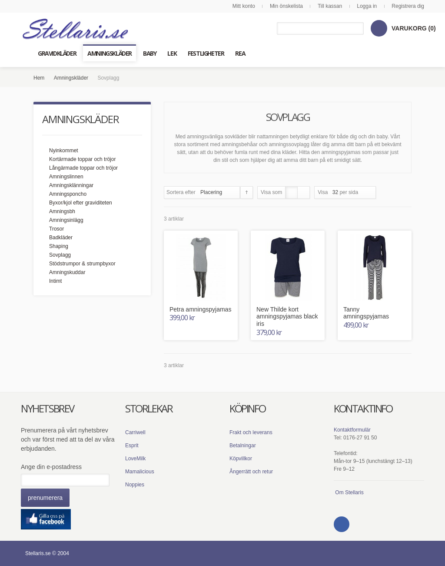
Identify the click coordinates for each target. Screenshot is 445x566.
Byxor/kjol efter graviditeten (80, 203)
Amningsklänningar (71, 185)
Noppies (134, 485)
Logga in (367, 6)
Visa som (271, 192)
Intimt (55, 281)
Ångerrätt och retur (251, 472)
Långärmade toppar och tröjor (83, 168)
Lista (303, 192)
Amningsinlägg (66, 220)
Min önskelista (286, 6)
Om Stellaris (349, 492)
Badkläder (61, 237)
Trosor (56, 229)
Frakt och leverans (250, 432)
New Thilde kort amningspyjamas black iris (287, 317)
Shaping (58, 246)
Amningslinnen (66, 177)
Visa (323, 192)
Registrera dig (408, 6)
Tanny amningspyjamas (366, 313)
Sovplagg (60, 255)
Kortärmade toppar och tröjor (82, 159)
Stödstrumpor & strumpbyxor (82, 264)
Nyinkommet (63, 150)
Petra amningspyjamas (200, 309)
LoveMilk (135, 458)
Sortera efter (181, 192)
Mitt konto (243, 6)
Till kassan (330, 6)
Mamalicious (139, 472)
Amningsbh (62, 211)
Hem (38, 78)
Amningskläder (71, 78)
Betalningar (242, 445)
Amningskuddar (67, 272)
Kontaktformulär (352, 430)
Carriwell (135, 432)
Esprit (132, 445)
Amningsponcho (67, 194)
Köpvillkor (240, 458)
